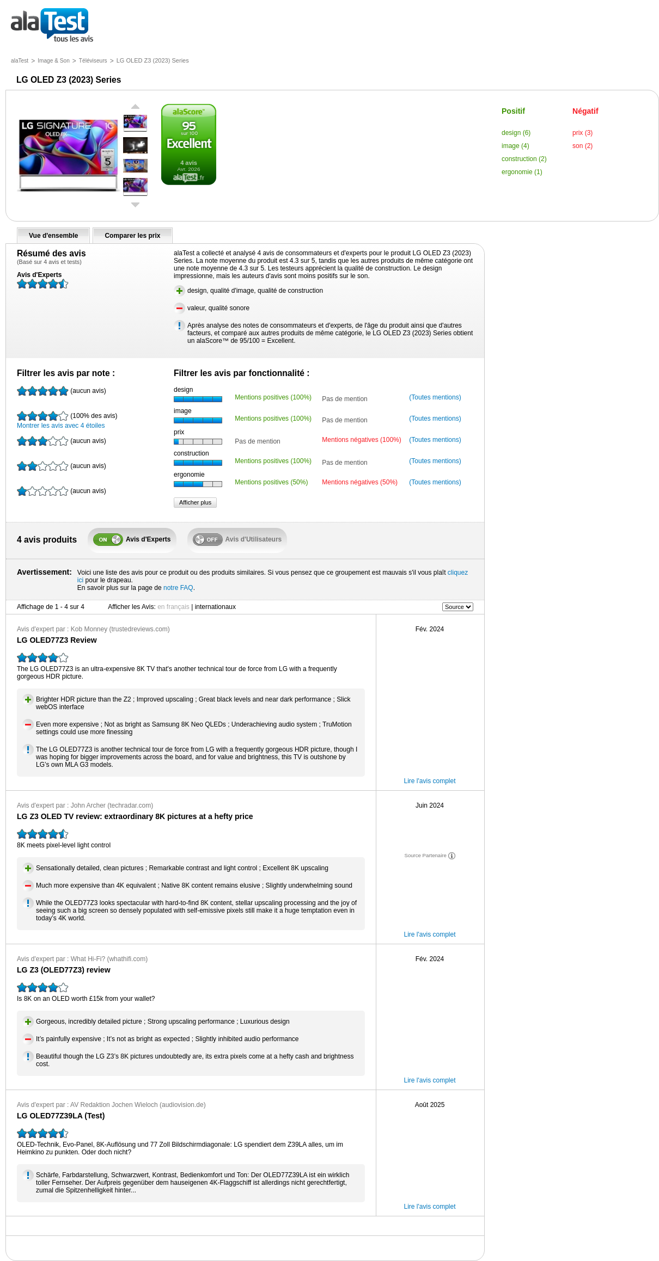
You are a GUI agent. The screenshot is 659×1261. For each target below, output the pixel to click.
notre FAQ (178, 588)
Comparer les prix (132, 235)
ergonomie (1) (522, 172)
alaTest (19, 61)
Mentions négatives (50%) (360, 482)
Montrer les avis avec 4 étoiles (67, 420)
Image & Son (54, 61)
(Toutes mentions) (435, 397)
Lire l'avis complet (430, 781)
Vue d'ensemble (53, 235)
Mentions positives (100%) (273, 397)
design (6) (516, 133)
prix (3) (582, 133)
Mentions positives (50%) (271, 482)
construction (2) (524, 159)
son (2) (582, 146)
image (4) (515, 146)
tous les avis (52, 26)
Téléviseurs (93, 61)
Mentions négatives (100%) (361, 440)
